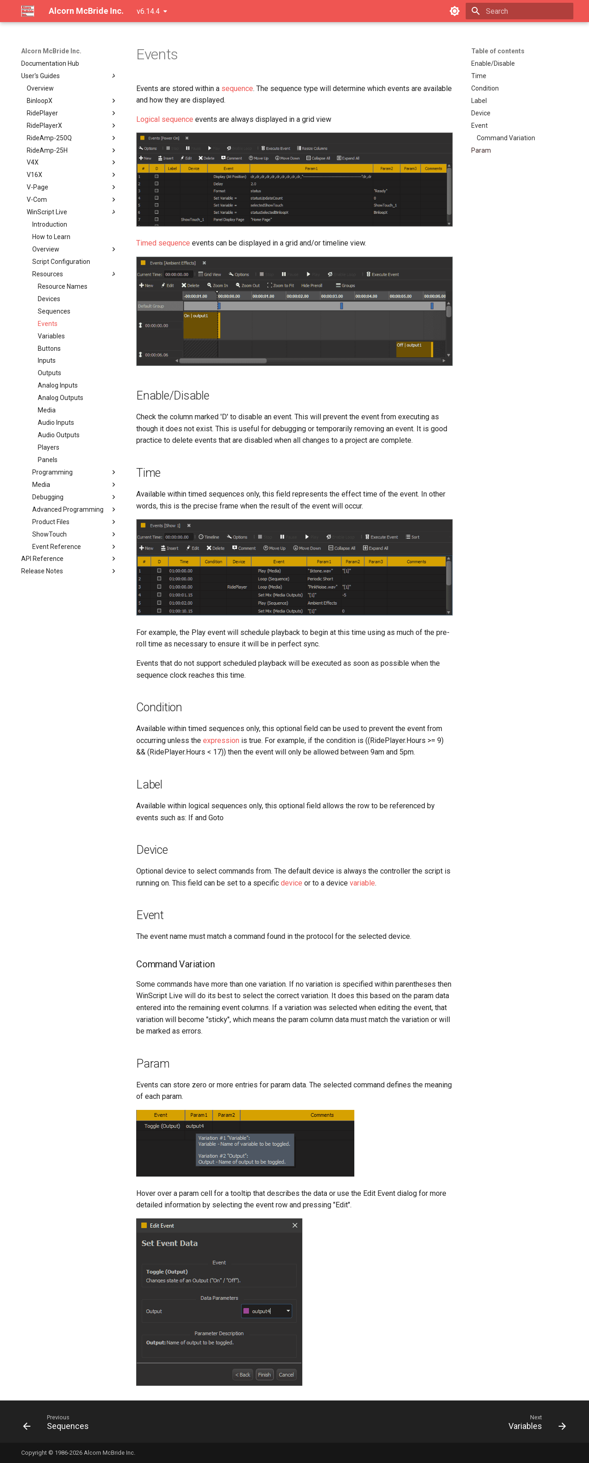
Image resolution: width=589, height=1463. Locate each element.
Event (479, 125)
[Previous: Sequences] (59, 1424)
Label (479, 100)
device (291, 883)
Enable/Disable (493, 63)
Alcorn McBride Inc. (51, 51)
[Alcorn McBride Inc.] (27, 11)
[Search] (519, 11)
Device (481, 113)
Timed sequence (163, 243)
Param (481, 150)
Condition (485, 88)
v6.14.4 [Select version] (148, 11)
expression (221, 740)
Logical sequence (164, 119)
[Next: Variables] (534, 1424)
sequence (237, 88)
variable (362, 883)
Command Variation (506, 138)
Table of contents (498, 51)
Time (478, 76)
